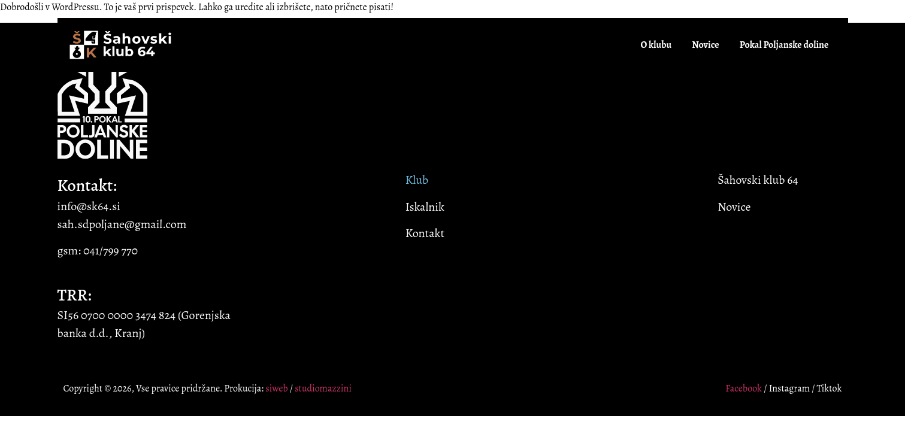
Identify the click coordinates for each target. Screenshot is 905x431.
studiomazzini (323, 388)
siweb (276, 388)
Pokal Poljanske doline (784, 44)
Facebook (743, 388)
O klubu (655, 44)
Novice (705, 44)
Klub (416, 180)
